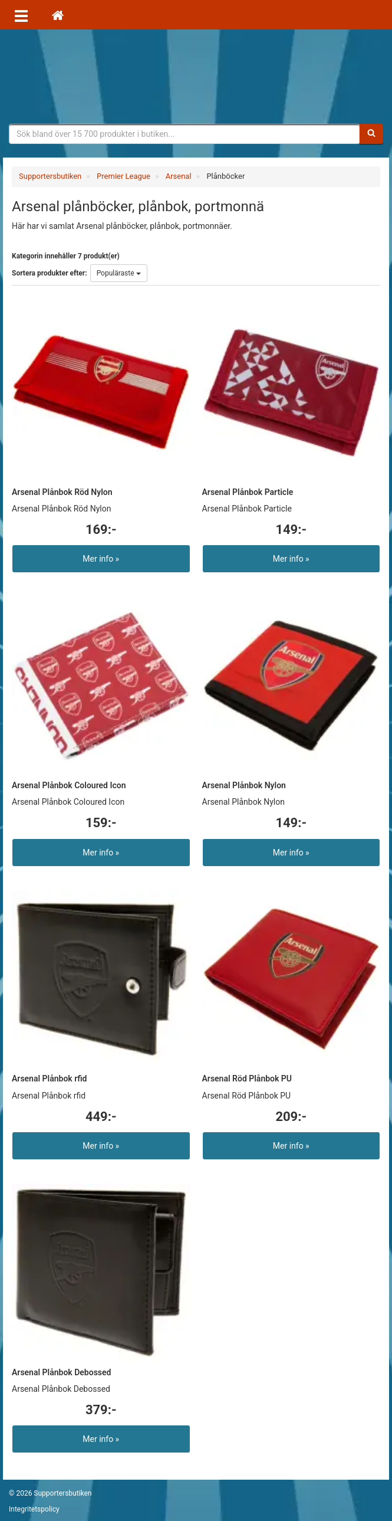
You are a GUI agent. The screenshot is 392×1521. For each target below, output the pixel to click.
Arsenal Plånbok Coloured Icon (69, 785)
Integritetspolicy (34, 1509)
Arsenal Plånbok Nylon (244, 785)
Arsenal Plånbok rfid (49, 1078)
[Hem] (57, 14)
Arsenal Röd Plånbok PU (247, 1078)
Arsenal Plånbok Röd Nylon (62, 492)
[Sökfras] (184, 134)
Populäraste (119, 273)
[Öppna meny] (21, 15)
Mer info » (101, 558)
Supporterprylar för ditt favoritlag (196, 76)
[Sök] (371, 134)
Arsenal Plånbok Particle (248, 492)
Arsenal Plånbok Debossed (61, 1372)
